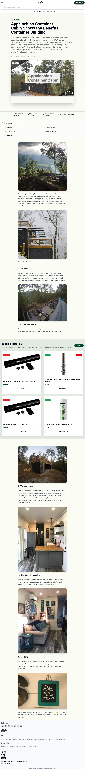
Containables (55, 712)
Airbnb (22, 717)
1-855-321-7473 (37, 11)
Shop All (79, 345)
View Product (21, 388)
